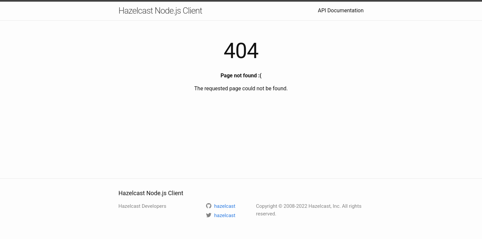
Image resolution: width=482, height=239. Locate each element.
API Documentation (340, 10)
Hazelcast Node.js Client (160, 11)
